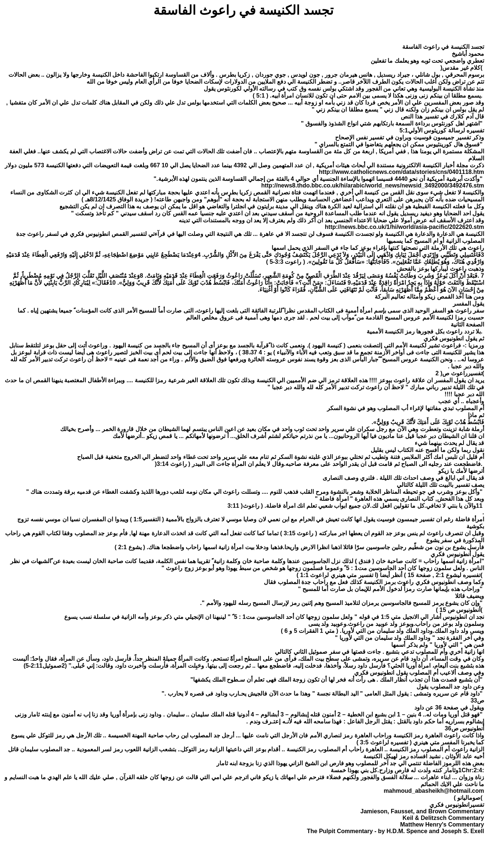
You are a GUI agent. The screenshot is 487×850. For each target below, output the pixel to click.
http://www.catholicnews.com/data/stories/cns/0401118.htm (401, 172)
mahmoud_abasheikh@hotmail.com (434, 791)
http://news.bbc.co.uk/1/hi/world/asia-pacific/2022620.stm (404, 227)
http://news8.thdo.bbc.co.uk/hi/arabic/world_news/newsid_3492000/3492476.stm (372, 185)
